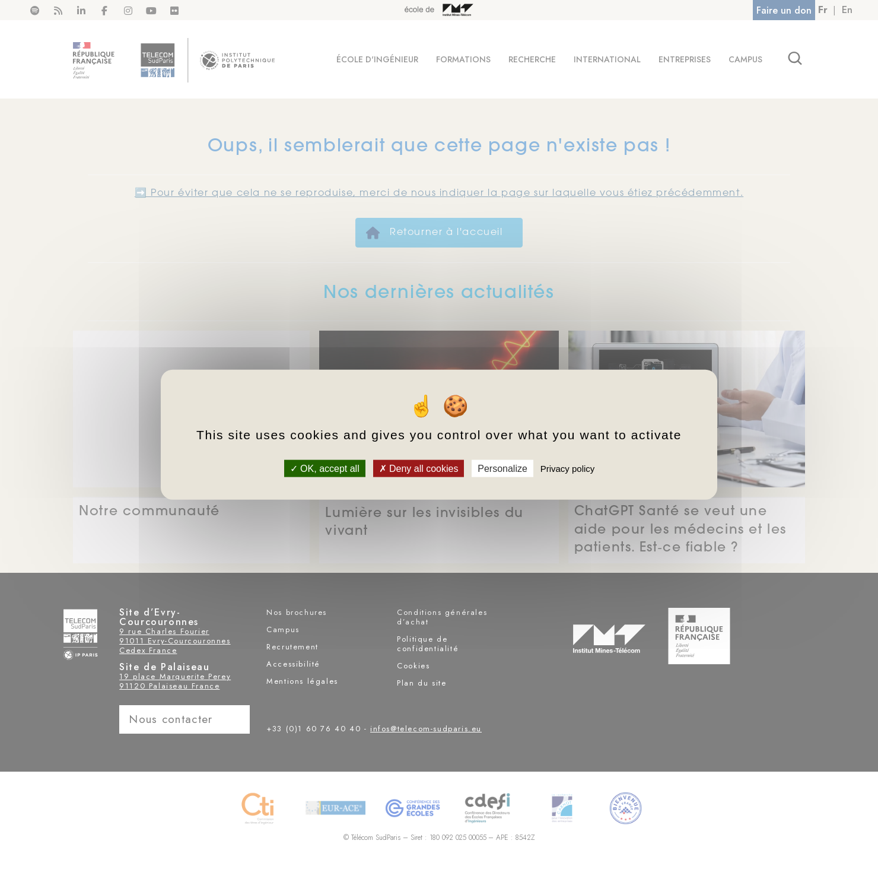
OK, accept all (325, 468)
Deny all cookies (419, 468)
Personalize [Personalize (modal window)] (502, 468)
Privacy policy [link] (567, 468)
